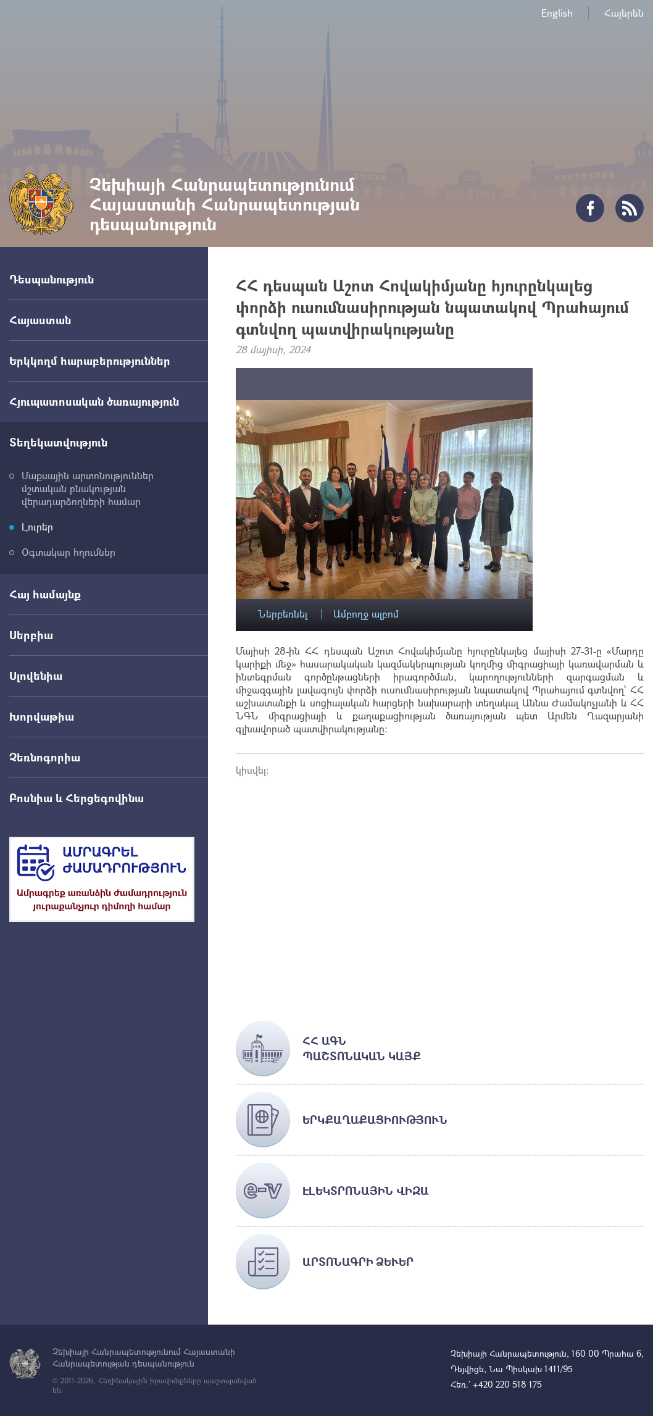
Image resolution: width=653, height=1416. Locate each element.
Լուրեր (37, 526)
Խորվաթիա (41, 716)
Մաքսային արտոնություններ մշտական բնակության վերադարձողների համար (88, 488)
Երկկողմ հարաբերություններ (89, 360)
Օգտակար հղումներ (68, 551)
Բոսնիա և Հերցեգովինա (76, 797)
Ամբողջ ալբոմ (366, 614)
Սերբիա (31, 634)
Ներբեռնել (282, 614)
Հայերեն (624, 12)
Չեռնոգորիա (44, 757)
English (557, 12)
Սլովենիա (35, 675)
